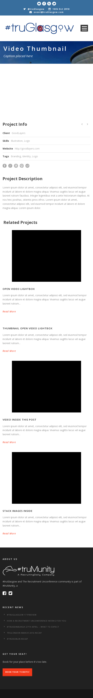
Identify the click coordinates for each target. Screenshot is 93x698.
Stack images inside (17, 511)
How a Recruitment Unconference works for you (36, 620)
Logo (35, 156)
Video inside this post (19, 419)
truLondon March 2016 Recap (24, 633)
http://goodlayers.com (27, 148)
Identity (26, 156)
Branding (16, 156)
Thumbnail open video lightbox (27, 328)
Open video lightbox (19, 289)
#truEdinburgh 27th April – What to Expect (33, 626)
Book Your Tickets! (17, 672)
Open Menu (84, 28)
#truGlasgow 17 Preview (21, 614)
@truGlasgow (36, 9)
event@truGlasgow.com (49, 12)
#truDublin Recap (17, 639)
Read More (9, 311)
